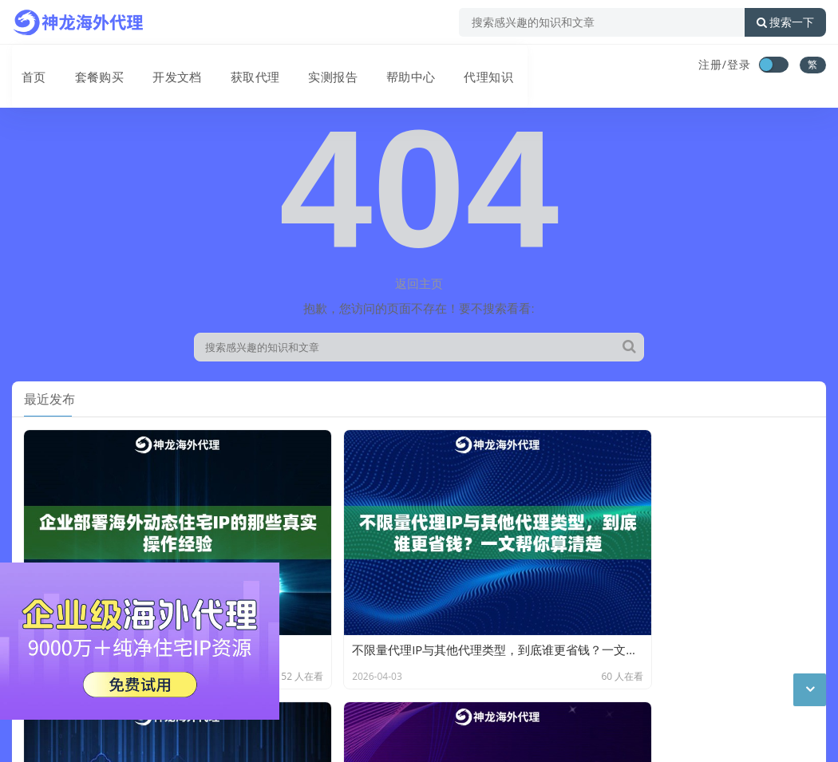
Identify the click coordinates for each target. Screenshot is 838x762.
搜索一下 (785, 22)
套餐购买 (87, 66)
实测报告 (312, 66)
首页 (25, 66)
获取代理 (237, 66)
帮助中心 (387, 66)
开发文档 (162, 66)
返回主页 (419, 283)
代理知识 (462, 66)
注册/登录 (724, 64)
